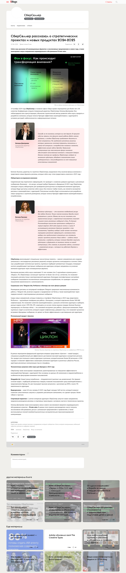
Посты (13, 26)
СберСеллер (32, 15)
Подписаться (29, 19)
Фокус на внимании (36, 429)
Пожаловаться (39, 19)
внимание (18, 429)
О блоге (29, 26)
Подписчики (21, 26)
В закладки (31, 437)
